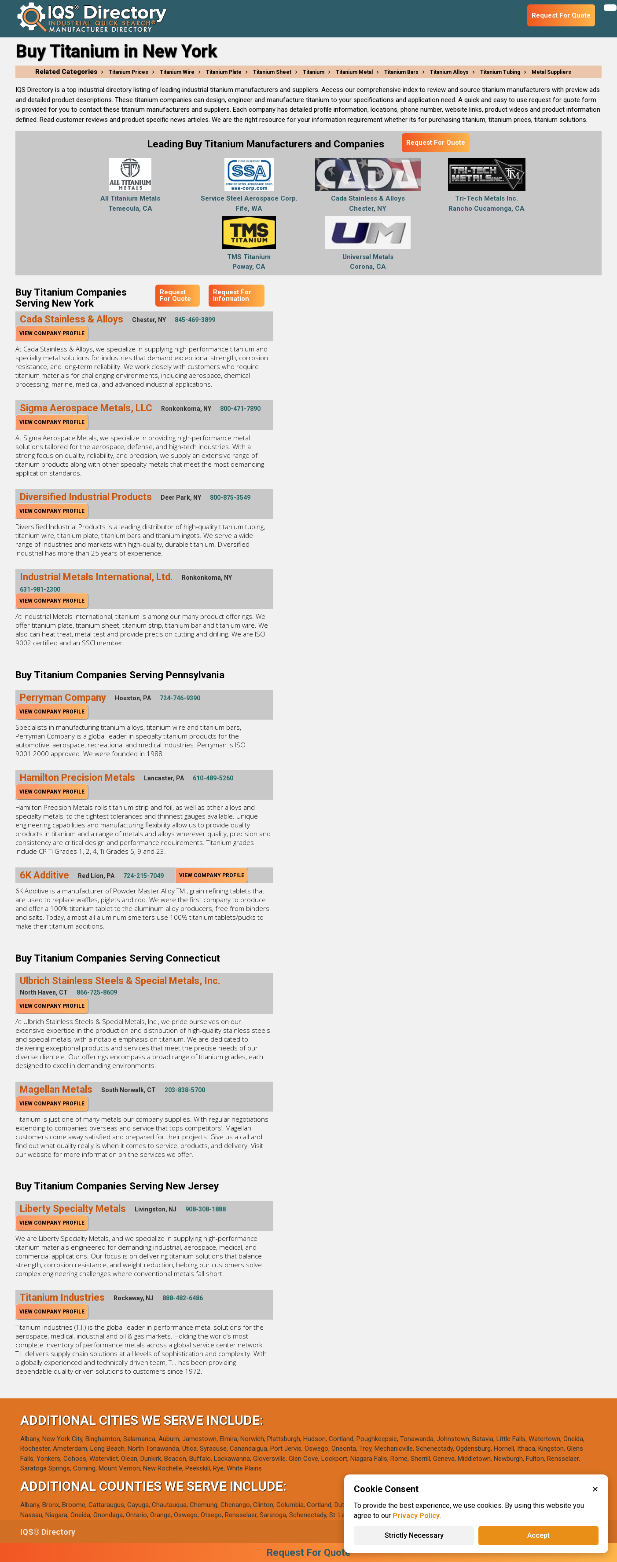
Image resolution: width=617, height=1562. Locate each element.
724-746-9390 (180, 698)
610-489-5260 (213, 778)
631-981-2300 (40, 589)
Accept (538, 1535)
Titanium (313, 72)
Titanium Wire (177, 72)
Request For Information (232, 295)
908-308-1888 (205, 1209)
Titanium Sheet (272, 72)
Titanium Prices (128, 72)
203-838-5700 (185, 1090)
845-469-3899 (195, 319)
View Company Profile (51, 333)
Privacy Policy (416, 1515)
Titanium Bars (401, 72)
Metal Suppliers (551, 72)
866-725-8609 (97, 992)
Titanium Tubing (500, 72)
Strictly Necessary (414, 1535)
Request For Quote (435, 142)
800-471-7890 (240, 408)
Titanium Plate (224, 72)
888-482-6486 (182, 1298)
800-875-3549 (230, 497)
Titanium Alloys (449, 72)
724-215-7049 (143, 875)
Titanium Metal (354, 72)
